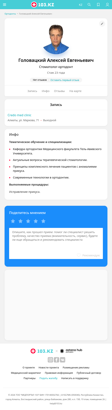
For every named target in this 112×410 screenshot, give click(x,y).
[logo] (43, 4)
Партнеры (30, 378)
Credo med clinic (19, 115)
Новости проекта (49, 367)
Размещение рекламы (76, 367)
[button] (4, 4)
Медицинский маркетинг (26, 372)
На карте (75, 91)
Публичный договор (89, 372)
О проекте (29, 367)
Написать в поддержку (74, 378)
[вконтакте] (62, 359)
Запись (32, 91)
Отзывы (59, 91)
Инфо (46, 91)
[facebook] (56, 359)
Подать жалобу (48, 378)
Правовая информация (59, 372)
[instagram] (50, 359)
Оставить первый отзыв (65, 80)
